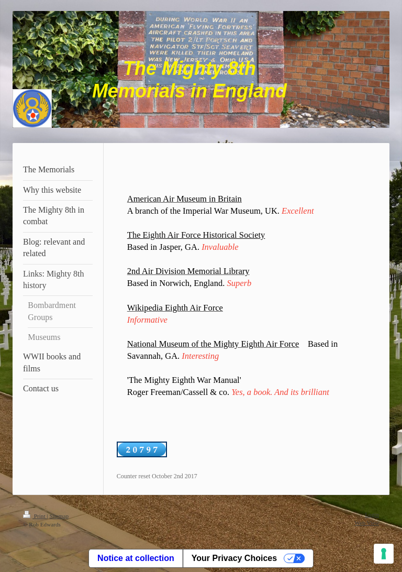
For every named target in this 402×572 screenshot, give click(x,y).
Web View (367, 523)
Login (372, 514)
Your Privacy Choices (234, 558)
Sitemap (59, 516)
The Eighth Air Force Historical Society (196, 235)
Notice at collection (135, 558)
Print (35, 516)
